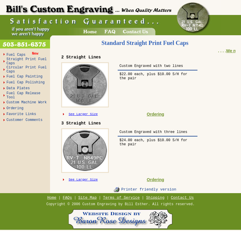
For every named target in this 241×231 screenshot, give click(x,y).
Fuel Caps (17, 55)
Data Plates (18, 88)
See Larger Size (83, 114)
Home (51, 197)
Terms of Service (121, 197)
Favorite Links (21, 114)
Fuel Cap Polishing (25, 82)
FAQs (67, 197)
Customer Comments (24, 120)
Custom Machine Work (26, 102)
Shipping (155, 197)
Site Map (87, 197)
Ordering (15, 108)
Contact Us (182, 197)
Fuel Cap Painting (24, 77)
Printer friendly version (148, 189)
